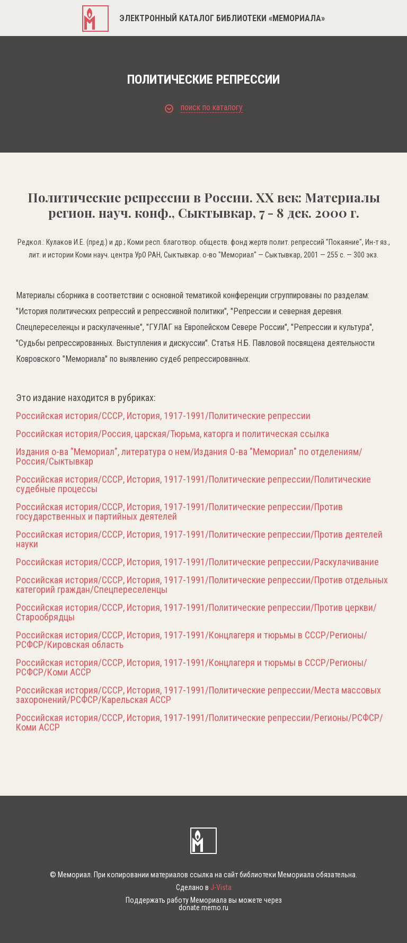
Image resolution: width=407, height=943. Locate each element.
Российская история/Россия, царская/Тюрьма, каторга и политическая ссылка (172, 434)
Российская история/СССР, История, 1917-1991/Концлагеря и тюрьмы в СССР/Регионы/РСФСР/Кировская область (191, 640)
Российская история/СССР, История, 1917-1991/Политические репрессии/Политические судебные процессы (193, 484)
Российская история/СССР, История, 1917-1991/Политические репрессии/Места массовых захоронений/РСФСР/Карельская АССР (198, 695)
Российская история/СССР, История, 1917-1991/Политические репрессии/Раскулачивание (197, 562)
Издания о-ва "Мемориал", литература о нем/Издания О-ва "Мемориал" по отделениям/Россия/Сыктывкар (189, 456)
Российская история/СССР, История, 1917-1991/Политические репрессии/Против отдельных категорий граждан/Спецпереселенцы (202, 584)
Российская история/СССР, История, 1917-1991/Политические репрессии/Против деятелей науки (199, 539)
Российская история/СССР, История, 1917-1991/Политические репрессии (163, 416)
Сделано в (204, 887)
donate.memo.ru (203, 907)
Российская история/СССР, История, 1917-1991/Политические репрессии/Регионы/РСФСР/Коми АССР (199, 722)
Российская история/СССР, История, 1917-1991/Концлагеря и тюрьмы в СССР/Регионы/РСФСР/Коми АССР (191, 667)
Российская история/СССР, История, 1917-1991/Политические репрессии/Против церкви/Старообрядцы (196, 612)
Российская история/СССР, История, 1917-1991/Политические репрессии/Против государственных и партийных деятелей (179, 511)
